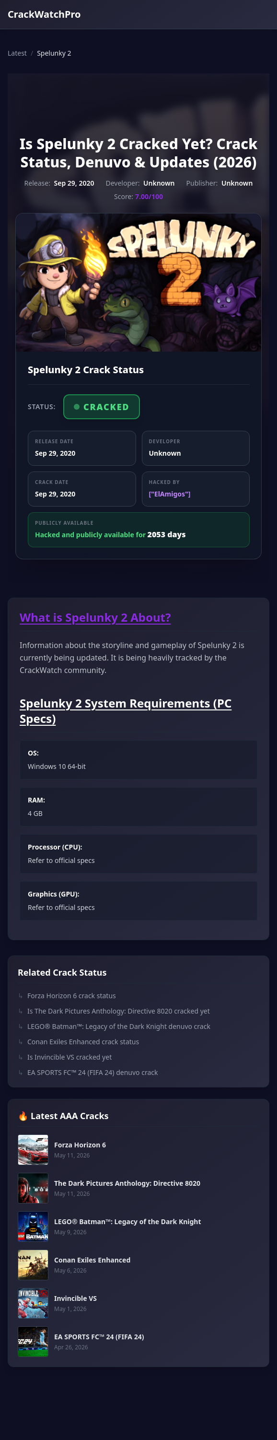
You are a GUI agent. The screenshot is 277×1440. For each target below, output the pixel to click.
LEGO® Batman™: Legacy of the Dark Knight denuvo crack (114, 1026)
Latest (17, 53)
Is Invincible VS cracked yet (65, 1057)
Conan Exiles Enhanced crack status (78, 1042)
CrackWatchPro (44, 14)
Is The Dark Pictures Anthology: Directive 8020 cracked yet (114, 1011)
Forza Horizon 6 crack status (67, 996)
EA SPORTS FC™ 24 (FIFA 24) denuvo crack (88, 1072)
